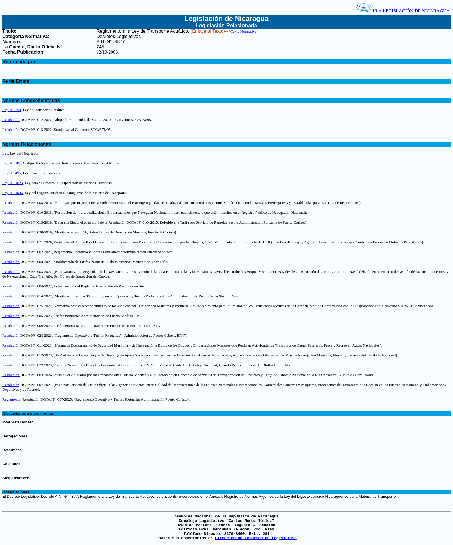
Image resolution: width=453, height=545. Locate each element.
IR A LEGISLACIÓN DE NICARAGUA (402, 10)
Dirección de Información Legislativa (256, 538)
